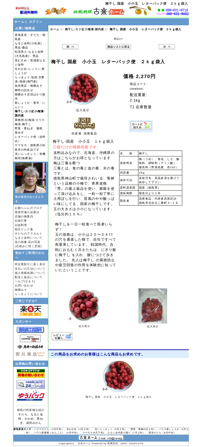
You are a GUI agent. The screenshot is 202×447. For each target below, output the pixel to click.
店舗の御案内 (24, 216)
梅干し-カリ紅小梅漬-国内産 (84, 29)
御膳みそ (21, 289)
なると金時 (114, 432)
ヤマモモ (87, 432)
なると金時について (28, 237)
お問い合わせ (24, 285)
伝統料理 (21, 225)
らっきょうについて (28, 294)
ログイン (35, 21)
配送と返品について (28, 277)
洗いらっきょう (104, 429)
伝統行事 (21, 220)
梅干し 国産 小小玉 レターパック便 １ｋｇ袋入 (119, 396)
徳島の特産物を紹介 (31, 410)
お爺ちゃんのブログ (28, 208)
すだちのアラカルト (28, 233)
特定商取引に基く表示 (30, 264)
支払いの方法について (30, 268)
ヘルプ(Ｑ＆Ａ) (25, 281)
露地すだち (155, 432)
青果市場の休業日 (27, 212)
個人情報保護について (30, 273)
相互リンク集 (24, 229)
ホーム (19, 21)
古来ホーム (85, 443)
